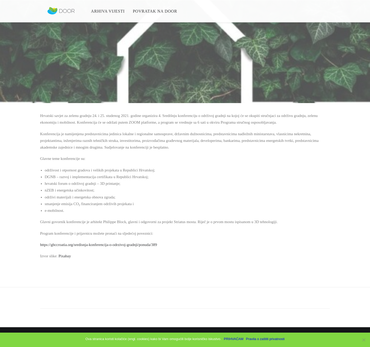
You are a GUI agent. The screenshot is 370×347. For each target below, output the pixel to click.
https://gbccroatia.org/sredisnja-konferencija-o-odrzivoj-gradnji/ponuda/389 (98, 245)
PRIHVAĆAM (233, 339)
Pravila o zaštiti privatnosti (265, 339)
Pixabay (65, 256)
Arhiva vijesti (107, 13)
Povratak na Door (154, 13)
